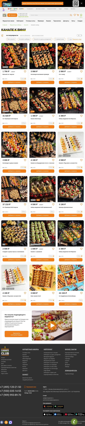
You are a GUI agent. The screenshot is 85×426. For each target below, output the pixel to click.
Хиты (73, 21)
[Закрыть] (82, 3)
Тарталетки (57, 21)
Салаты (67, 360)
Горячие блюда (69, 374)
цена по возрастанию (37, 35)
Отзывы (66, 8)
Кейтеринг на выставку (50, 366)
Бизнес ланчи (70, 349)
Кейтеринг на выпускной (51, 362)
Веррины (25, 360)
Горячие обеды (69, 356)
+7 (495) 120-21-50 (10, 387)
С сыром (71, 39)
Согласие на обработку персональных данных (35, 424)
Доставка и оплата (40, 8)
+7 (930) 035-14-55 (10, 390)
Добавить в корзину (14, 82)
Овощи (67, 366)
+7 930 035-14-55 (22, 15)
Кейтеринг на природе (50, 364)
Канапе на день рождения (42, 39)
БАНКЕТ (25, 374)
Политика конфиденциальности (31, 422)
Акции (60, 8)
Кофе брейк (47, 370)
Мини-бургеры (26, 358)
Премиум (41, 21)
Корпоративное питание (72, 352)
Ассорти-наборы (24, 39)
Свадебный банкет (27, 380)
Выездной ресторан (49, 360)
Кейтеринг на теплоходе (51, 368)
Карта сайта (4, 373)
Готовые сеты (30, 21)
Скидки (80, 21)
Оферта (24, 421)
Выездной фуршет (49, 356)
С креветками (59, 39)
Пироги (24, 362)
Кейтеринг (20, 21)
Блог (2, 363)
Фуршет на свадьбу (49, 358)
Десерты (66, 21)
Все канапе (11, 39)
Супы (66, 362)
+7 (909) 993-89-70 (10, 394)
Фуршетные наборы (30, 349)
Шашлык (25, 368)
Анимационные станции (51, 352)
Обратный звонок (23, 16)
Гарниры (67, 358)
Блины (24, 366)
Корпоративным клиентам (8, 367)
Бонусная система (51, 8)
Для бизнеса (13, 10)
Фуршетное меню (8, 21)
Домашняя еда (71, 370)
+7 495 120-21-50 (22, 13)
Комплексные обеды (71, 354)
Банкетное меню (27, 378)
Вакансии (4, 369)
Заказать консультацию (16, 334)
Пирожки (25, 364)
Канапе (48, 21)
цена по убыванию (25, 35)
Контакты (73, 8)
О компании (30, 8)
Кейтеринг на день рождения (52, 354)
